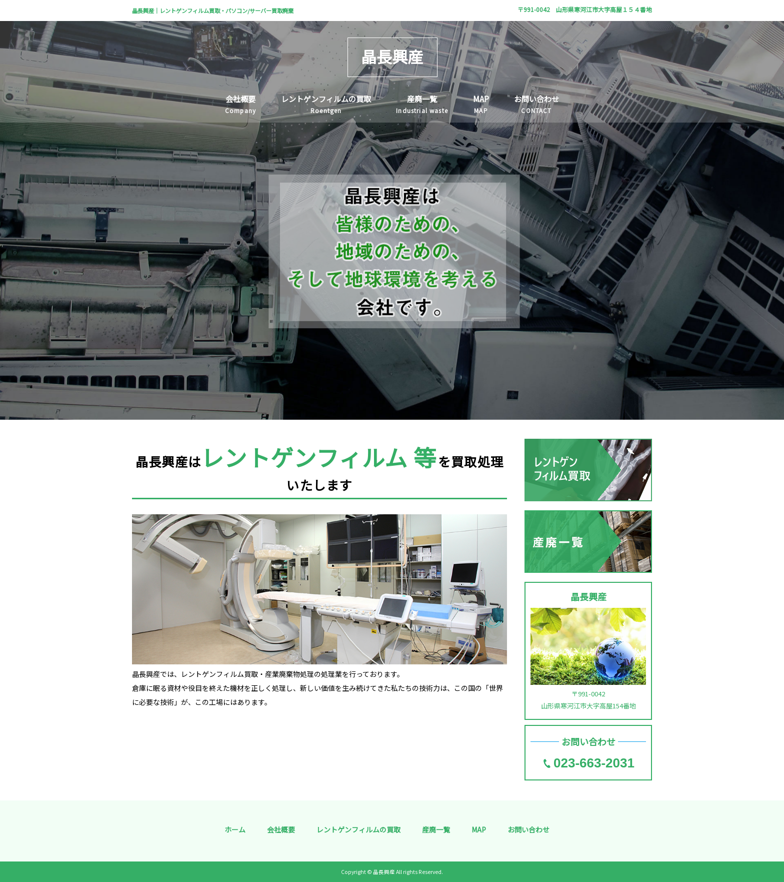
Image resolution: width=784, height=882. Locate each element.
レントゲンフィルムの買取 (358, 829)
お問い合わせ (529, 829)
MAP (479, 829)
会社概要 (281, 829)
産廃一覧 (436, 829)
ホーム (235, 829)
